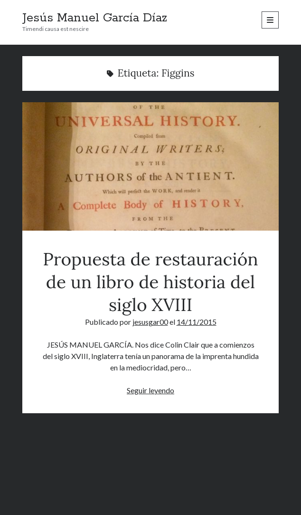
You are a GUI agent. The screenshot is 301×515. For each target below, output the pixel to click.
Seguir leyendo (150, 390)
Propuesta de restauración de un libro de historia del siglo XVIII (150, 166)
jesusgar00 (150, 321)
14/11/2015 (196, 321)
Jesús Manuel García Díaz (94, 18)
